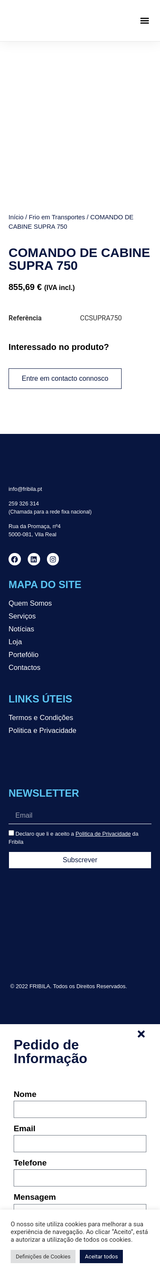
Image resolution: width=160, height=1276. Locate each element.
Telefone (30, 1163)
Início (16, 217)
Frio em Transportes (57, 217)
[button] (144, 21)
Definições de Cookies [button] (43, 1256)
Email (24, 1128)
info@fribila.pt (25, 489)
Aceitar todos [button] (101, 1256)
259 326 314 (24, 503)
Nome (25, 1094)
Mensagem (35, 1197)
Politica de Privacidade (103, 834)
